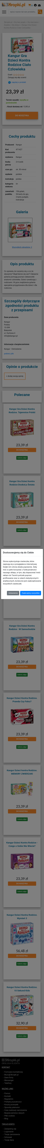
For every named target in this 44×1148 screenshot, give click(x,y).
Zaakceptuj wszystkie (31, 593)
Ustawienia (13, 593)
